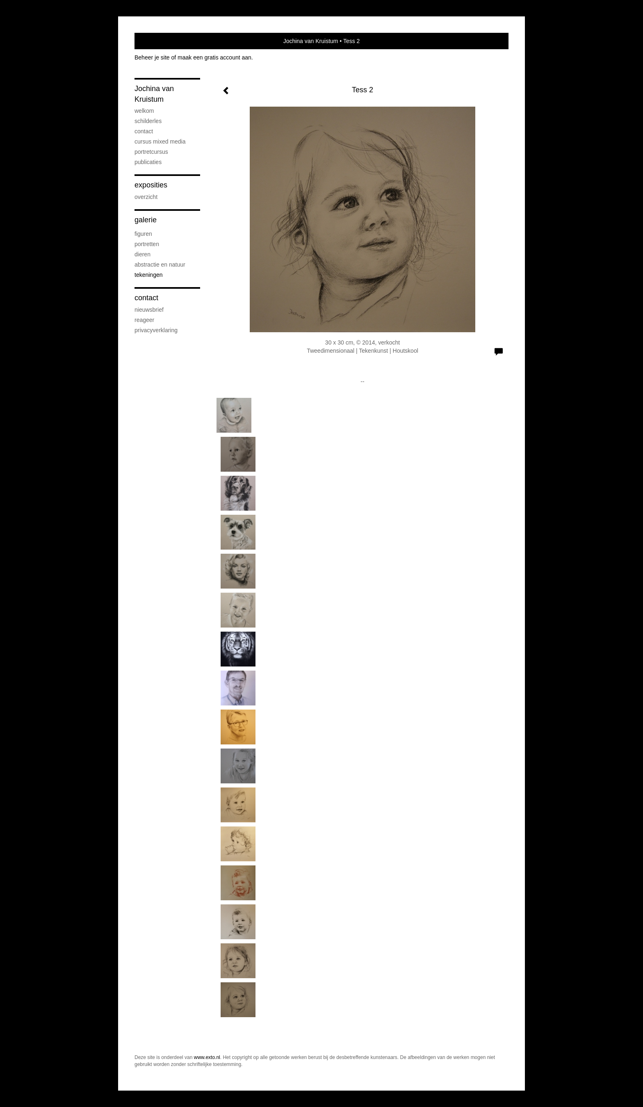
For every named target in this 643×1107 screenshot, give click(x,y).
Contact (146, 298)
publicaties (148, 162)
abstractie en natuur (160, 264)
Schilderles (148, 121)
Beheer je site (152, 57)
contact (144, 131)
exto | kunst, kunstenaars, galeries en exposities (158, 41)
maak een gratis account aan (214, 57)
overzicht (146, 197)
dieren (142, 254)
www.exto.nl (207, 1057)
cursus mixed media (160, 141)
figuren (143, 234)
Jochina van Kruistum (310, 41)
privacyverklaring (156, 330)
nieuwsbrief (149, 309)
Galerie (146, 220)
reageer (144, 320)
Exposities (151, 185)
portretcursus (151, 151)
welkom (144, 110)
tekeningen (149, 275)
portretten (147, 244)
